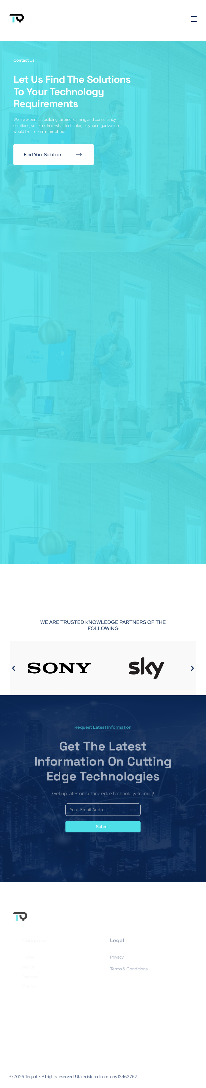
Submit (103, 826)
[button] (13, 668)
